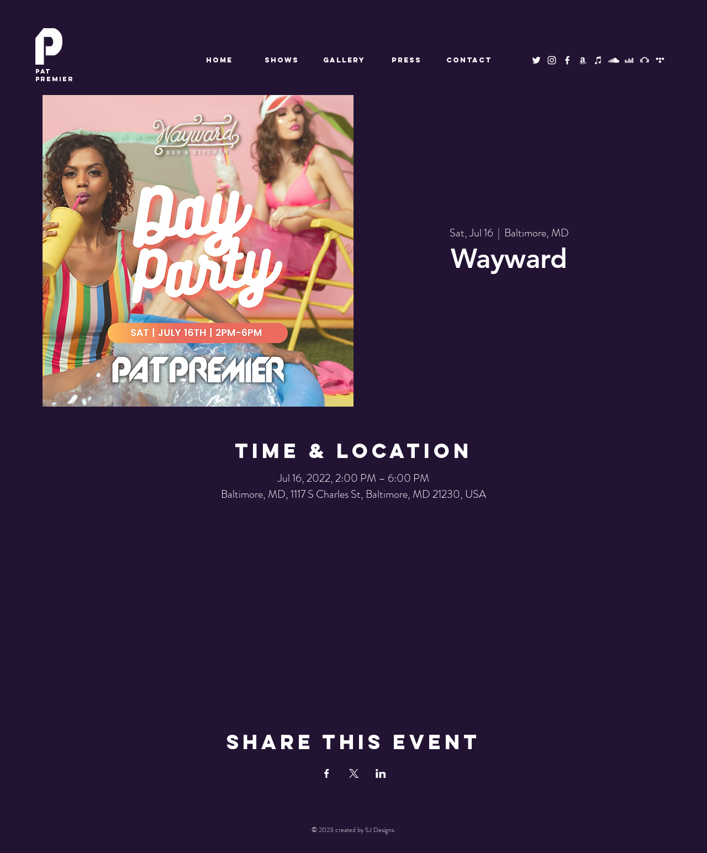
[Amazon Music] (582, 60)
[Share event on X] (354, 773)
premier (54, 75)
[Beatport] (644, 60)
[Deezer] (629, 60)
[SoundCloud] (613, 60)
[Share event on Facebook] (326, 773)
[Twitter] (536, 60)
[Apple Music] (598, 60)
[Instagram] (551, 60)
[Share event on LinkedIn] (381, 773)
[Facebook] (567, 60)
